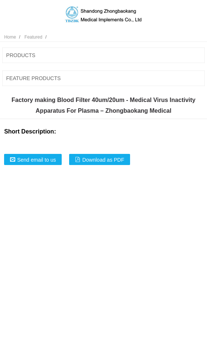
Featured (33, 37)
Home (10, 37)
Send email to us (36, 160)
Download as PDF (103, 160)
